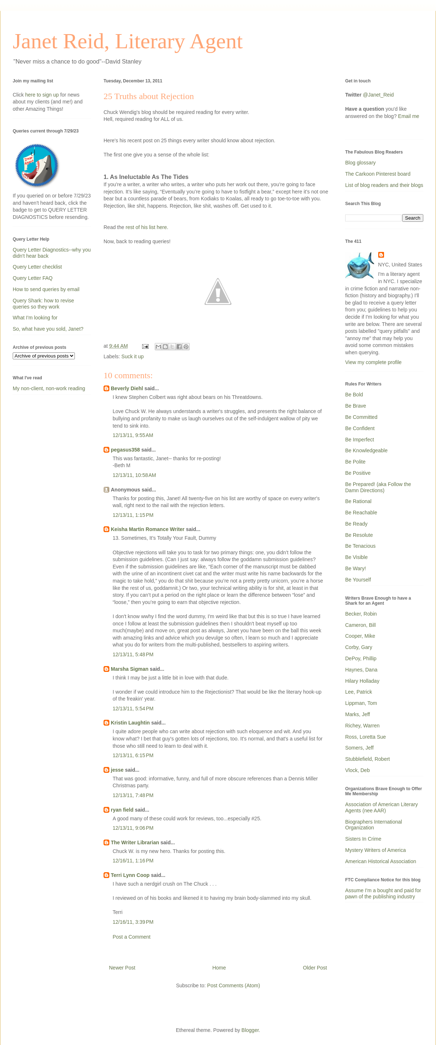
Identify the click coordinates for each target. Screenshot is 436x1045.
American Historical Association (380, 861)
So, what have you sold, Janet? (48, 329)
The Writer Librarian (135, 842)
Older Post (315, 968)
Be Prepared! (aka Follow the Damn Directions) (378, 487)
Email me (408, 116)
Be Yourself (358, 580)
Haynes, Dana (361, 670)
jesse (117, 770)
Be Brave (355, 406)
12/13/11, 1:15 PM (133, 515)
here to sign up (42, 95)
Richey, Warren (362, 725)
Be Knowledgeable (366, 450)
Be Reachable (361, 512)
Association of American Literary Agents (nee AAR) (381, 807)
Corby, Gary (358, 647)
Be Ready (356, 524)
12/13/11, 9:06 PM (133, 828)
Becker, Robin (361, 614)
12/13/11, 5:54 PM (133, 708)
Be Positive (358, 473)
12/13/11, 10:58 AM (134, 475)
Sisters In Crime (363, 839)
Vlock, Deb (357, 770)
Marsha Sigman (129, 669)
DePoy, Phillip (360, 658)
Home (219, 968)
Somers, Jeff (359, 748)
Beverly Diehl (127, 388)
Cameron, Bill (360, 625)
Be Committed (361, 417)
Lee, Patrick (358, 692)
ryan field (122, 810)
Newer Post (122, 968)
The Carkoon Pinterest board (378, 174)
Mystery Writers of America (375, 850)
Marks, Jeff (357, 714)
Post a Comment (131, 937)
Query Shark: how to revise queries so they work (43, 304)
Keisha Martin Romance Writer (148, 529)
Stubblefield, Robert (367, 759)
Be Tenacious (360, 546)
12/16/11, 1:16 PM (133, 861)
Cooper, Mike (360, 636)
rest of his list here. (147, 227)
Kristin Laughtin (130, 723)
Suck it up (132, 356)
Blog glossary (360, 163)
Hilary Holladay (362, 681)
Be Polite (355, 462)
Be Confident (360, 428)
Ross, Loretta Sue (365, 737)
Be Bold (354, 394)
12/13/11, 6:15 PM (133, 755)
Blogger (250, 1030)
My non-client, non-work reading (49, 388)
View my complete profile (373, 362)
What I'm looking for (35, 318)
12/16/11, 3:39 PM (133, 922)
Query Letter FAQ (33, 278)
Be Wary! (355, 568)
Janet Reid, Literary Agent (128, 41)
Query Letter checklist (37, 267)
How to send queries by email (46, 289)
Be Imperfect (359, 439)
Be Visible (356, 557)
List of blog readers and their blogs (384, 185)
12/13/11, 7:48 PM (133, 795)
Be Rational (358, 501)
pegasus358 (125, 450)
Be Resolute (359, 535)
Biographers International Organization (373, 825)
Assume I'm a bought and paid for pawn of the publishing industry (383, 893)
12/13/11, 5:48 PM (133, 654)
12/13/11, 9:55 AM (133, 435)
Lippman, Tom (361, 703)
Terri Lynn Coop (130, 875)
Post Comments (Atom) (233, 985)
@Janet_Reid (378, 95)
